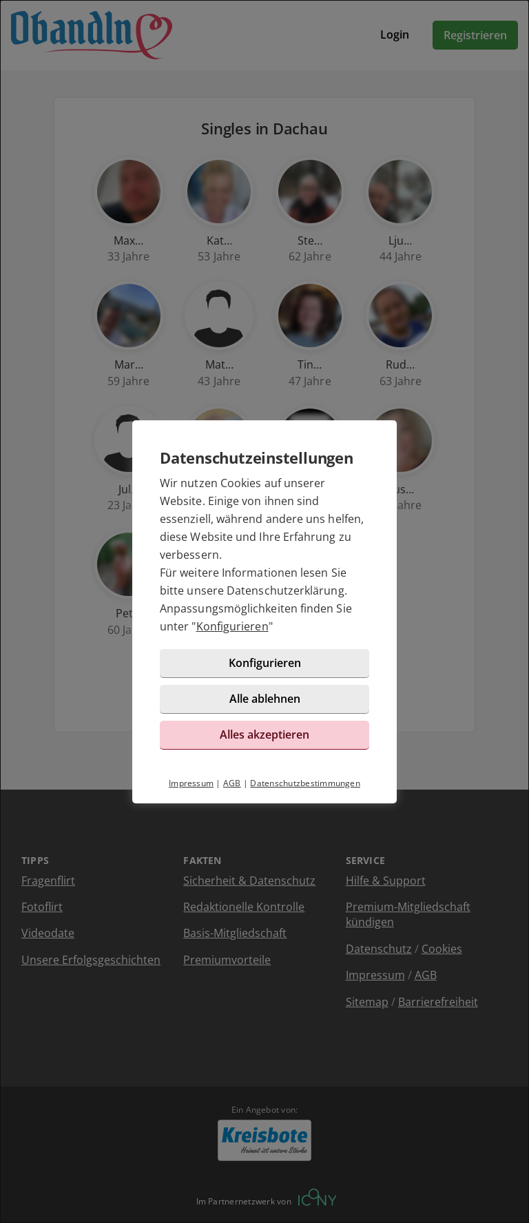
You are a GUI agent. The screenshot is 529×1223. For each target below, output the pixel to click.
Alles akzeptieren (264, 734)
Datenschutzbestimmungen (305, 783)
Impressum (191, 783)
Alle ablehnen (264, 698)
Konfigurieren (232, 626)
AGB (232, 783)
